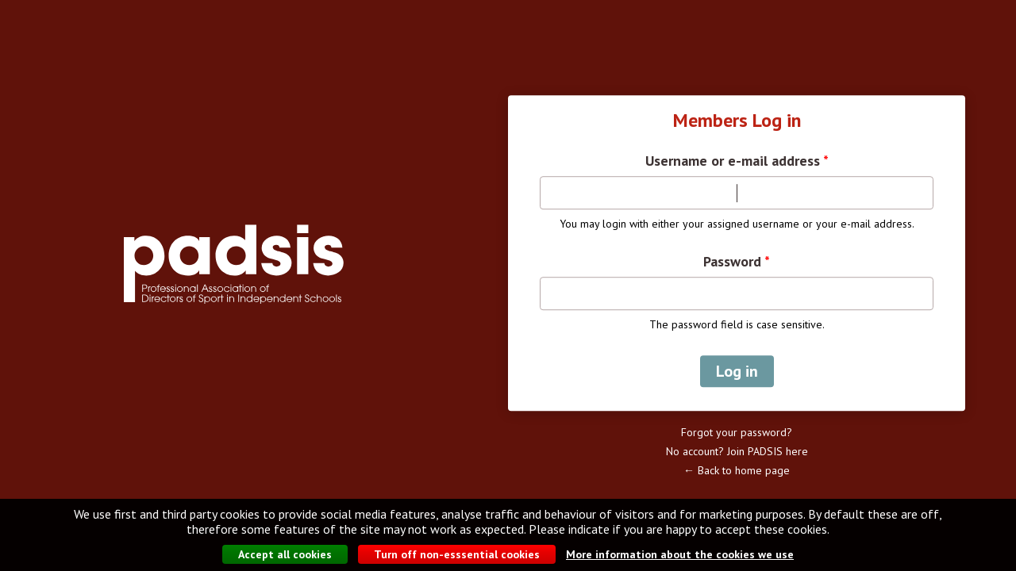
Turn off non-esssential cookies (457, 555)
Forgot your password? (736, 432)
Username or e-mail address (737, 161)
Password (736, 262)
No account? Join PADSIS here (737, 451)
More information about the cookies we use (680, 555)
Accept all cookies (285, 555)
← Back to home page (736, 470)
